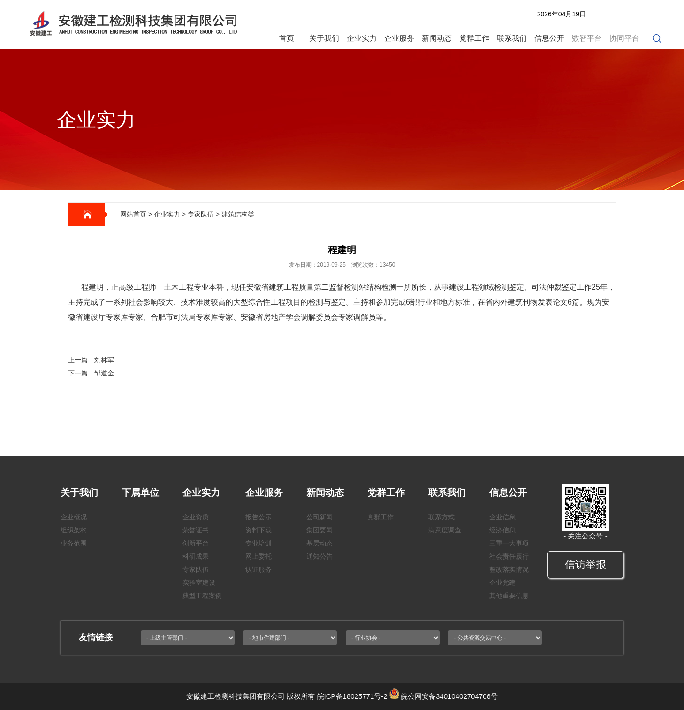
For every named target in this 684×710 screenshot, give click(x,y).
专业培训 (258, 543)
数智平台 (587, 38)
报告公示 (258, 517)
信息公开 (549, 38)
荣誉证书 (195, 530)
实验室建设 (198, 582)
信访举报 (585, 564)
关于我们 (324, 38)
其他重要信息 (509, 595)
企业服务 (399, 38)
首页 (286, 38)
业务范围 (74, 543)
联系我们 (512, 38)
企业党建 (502, 582)
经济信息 (502, 530)
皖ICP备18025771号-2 (352, 696)
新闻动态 (437, 38)
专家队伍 (201, 214)
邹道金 (104, 373)
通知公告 (319, 556)
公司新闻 (319, 517)
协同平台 (624, 38)
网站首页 (133, 214)
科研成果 (195, 556)
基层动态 (319, 543)
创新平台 (195, 543)
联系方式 (441, 517)
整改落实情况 (509, 569)
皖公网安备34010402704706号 (449, 696)
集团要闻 (319, 530)
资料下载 (258, 530)
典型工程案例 (202, 595)
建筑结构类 (237, 214)
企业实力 (362, 38)
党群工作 (474, 38)
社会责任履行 (509, 556)
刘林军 (104, 360)
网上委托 (258, 556)
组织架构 (74, 530)
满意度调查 (444, 530)
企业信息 (502, 517)
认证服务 (258, 569)
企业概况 (74, 517)
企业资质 (195, 517)
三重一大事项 (509, 543)
